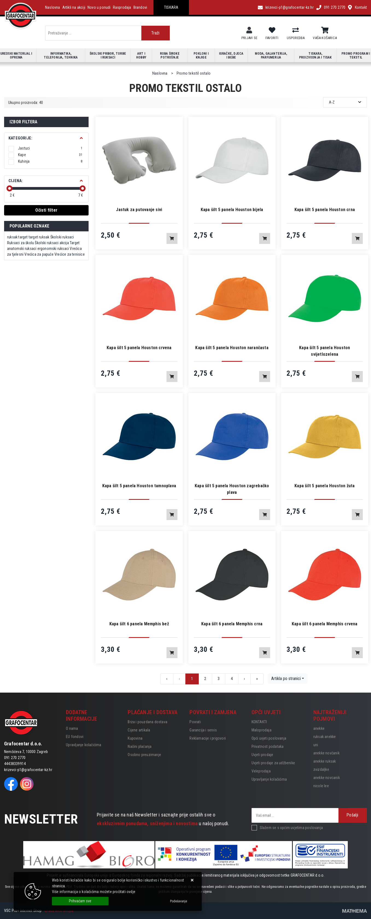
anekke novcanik (326, 777)
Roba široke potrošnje (170, 55)
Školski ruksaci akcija (52, 243)
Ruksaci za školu (20, 243)
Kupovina (135, 738)
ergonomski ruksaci (53, 248)
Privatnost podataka (268, 746)
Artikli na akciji (73, 7)
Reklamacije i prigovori (207, 738)
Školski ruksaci (62, 237)
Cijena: (15, 180)
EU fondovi (74, 736)
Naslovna (52, 7)
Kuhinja (50, 161)
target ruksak (39, 237)
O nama (72, 728)
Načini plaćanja (139, 746)
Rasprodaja (122, 7)
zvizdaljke (321, 769)
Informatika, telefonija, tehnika (61, 55)
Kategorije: (20, 138)
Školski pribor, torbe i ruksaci (108, 55)
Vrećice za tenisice (69, 254)
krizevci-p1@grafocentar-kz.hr (289, 7)
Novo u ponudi (99, 7)
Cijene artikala (139, 730)
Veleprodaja (261, 771)
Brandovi (140, 7)
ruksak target (17, 237)
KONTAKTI (259, 722)
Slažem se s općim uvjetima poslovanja (291, 827)
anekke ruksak (324, 761)
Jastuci (50, 148)
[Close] (80, 901)
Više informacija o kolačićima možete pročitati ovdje (93, 891)
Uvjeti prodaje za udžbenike (273, 763)
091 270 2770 (334, 7)
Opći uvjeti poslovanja (269, 738)
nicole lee (321, 786)
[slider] (10, 188)
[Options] (178, 901)
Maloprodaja (261, 730)
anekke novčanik (326, 753)
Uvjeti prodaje (262, 754)
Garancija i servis (203, 730)
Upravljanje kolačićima (83, 745)
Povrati (195, 722)
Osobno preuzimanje (144, 754)
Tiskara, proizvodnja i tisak (315, 55)
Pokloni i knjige (201, 55)
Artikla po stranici (286, 678)
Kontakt (361, 7)
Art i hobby (141, 55)
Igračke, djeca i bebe (231, 55)
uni (315, 745)
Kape (50, 155)
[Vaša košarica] (325, 30)
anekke (319, 728)
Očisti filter (46, 210)
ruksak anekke (324, 736)
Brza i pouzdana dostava (147, 722)
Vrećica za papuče (38, 254)
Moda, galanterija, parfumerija (271, 55)
